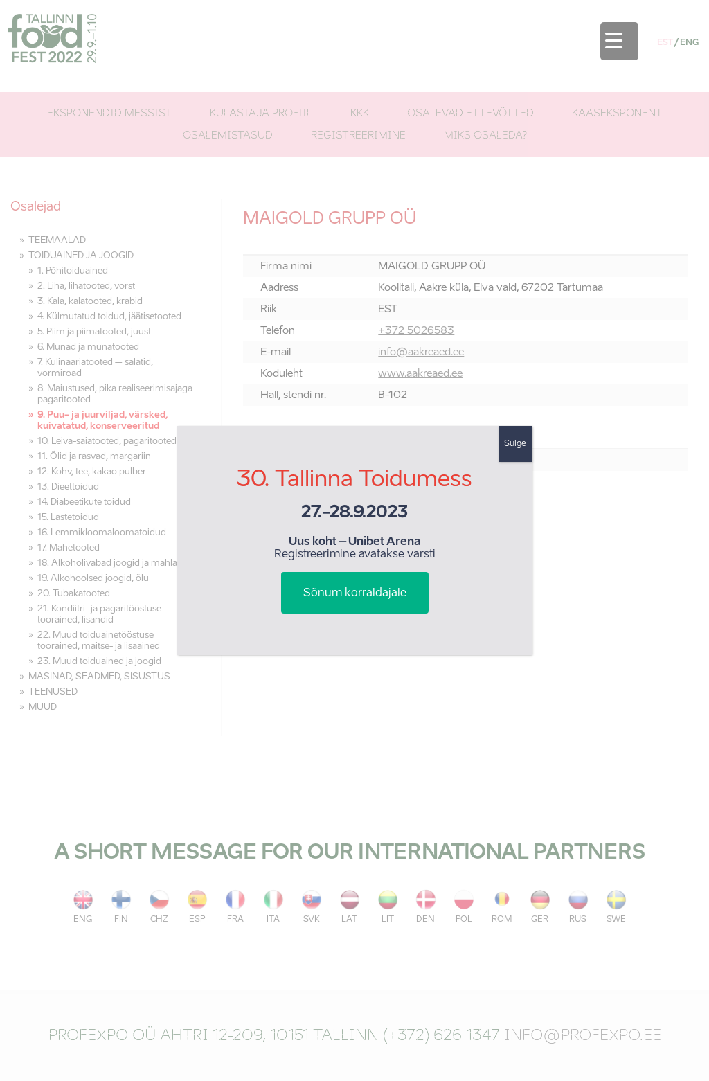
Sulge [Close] (515, 444)
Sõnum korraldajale (354, 593)
